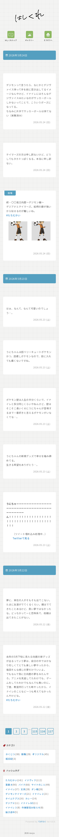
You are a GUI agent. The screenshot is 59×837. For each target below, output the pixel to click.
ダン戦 (34, 789)
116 (42, 731)
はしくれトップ (11, 36)
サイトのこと (38, 784)
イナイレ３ (11, 807)
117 (50, 731)
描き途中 (10, 812)
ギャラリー (29, 36)
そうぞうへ (48, 36)
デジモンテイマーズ (16, 793)
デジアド (10, 803)
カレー (28, 798)
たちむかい (11, 780)
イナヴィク (30, 780)
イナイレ (10, 789)
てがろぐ (42, 821)
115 (34, 731)
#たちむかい (13, 215)
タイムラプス (12, 798)
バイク (22, 784)
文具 (23, 789)
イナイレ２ (38, 793)
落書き (9, 784)
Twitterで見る (21, 538)
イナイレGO (27, 803)
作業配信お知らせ (31, 807)
